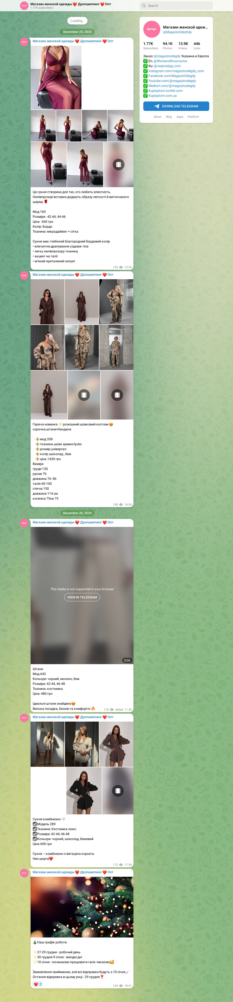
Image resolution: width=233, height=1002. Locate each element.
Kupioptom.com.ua (163, 95)
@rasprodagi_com (167, 66)
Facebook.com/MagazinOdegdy (172, 76)
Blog (169, 116)
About (157, 116)
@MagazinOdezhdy (177, 32)
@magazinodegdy (167, 56)
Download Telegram (176, 106)
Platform (193, 116)
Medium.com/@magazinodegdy (172, 86)
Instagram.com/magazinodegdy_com (176, 71)
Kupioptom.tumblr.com (165, 91)
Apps (180, 116)
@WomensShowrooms (170, 61)
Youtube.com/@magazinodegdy (172, 81)
